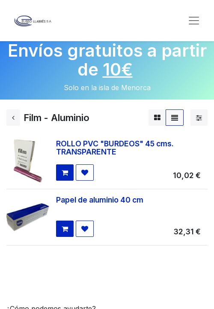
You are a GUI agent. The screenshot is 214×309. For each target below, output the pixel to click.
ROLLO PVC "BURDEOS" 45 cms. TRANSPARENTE (115, 147)
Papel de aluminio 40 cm (99, 199)
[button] (65, 172)
